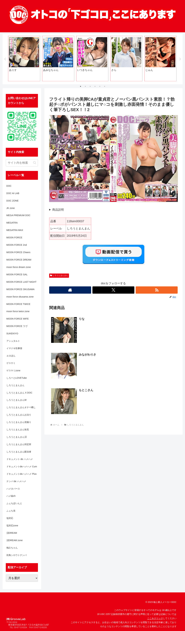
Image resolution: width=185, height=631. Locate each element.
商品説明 (58, 209)
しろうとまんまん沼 (16, 437)
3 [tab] (90, 86)
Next (180, 59)
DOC (9, 186)
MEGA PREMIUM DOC (18, 215)
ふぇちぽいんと (14, 503)
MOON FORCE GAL (17, 274)
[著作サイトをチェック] (70, 290)
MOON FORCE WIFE (17, 318)
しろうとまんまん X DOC (19, 392)
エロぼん (10, 355)
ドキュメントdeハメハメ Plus (21, 474)
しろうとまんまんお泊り (18, 414)
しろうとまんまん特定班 (18, 444)
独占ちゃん (12, 547)
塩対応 (9, 518)
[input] (22, 162)
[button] (34, 163)
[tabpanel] (24, 58)
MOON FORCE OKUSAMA (20, 289)
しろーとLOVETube (16, 378)
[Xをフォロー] (113, 290)
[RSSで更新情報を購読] (157, 290)
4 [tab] (95, 86)
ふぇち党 (10, 510)
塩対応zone (12, 525)
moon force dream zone (18, 267)
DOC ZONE (12, 200)
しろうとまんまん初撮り (18, 422)
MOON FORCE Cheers (18, 252)
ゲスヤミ (10, 363)
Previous (5, 59)
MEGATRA (12, 222)
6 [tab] (104, 86)
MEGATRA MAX (14, 230)
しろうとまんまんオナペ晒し (21, 407)
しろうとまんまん (59, 275)
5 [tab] (99, 86)
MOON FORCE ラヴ (16, 326)
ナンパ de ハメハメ (16, 481)
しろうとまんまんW (16, 400)
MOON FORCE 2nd (16, 245)
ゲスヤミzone (13, 370)
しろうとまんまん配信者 (18, 451)
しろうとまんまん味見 (17, 429)
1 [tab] (80, 86)
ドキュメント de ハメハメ (19, 459)
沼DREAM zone (14, 540)
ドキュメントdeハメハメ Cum (21, 466)
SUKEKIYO (12, 333)
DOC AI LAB (12, 193)
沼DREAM (11, 533)
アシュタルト (13, 341)
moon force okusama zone (20, 296)
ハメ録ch (11, 496)
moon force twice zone (18, 311)
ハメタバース (13, 488)
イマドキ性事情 (14, 348)
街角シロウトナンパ (16, 555)
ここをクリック (155, 618)
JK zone (10, 208)
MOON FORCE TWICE (18, 304)
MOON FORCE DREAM (18, 259)
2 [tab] (85, 86)
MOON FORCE (14, 237)
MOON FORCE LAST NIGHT (21, 282)
